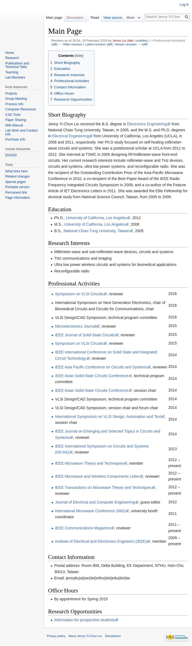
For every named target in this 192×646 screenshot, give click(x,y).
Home (9, 53)
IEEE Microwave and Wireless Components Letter (97, 476)
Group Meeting (16, 99)
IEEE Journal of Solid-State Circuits (85, 335)
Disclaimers (113, 636)
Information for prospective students (84, 620)
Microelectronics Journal (75, 326)
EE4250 (11, 155)
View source (112, 17)
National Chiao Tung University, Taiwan (96, 231)
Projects (11, 93)
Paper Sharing (15, 120)
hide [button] (79, 56)
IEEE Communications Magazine (83, 528)
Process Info (14, 104)
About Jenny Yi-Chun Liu (85, 636)
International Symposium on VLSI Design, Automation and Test (108, 416)
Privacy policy (56, 636)
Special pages (15, 182)
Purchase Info (15, 139)
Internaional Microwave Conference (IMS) (90, 511)
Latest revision (95, 44)
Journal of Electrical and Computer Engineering (95, 502)
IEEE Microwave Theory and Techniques (89, 463)
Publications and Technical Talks (17, 65)
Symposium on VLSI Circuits (79, 294)
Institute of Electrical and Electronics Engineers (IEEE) (101, 541)
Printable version (17, 187)
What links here (16, 171)
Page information (17, 198)
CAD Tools (12, 115)
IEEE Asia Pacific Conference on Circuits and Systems (101, 367)
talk (130, 40)
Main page (54, 17)
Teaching (11, 72)
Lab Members (15, 77)
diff (54, 44)
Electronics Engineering (147, 124)
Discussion (75, 17)
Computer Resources (20, 109)
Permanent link (16, 192)
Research (12, 58)
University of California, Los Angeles (96, 218)
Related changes (17, 176)
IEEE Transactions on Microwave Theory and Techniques (103, 487)
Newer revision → (128, 44)
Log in (184, 5)
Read (95, 17)
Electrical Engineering (70, 136)
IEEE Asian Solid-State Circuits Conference (91, 376)
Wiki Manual (14, 125)
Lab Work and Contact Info (21, 132)
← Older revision (70, 44)
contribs (141, 40)
